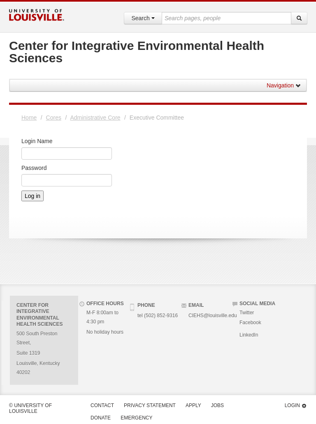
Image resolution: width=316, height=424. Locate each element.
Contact (102, 405)
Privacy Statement (150, 405)
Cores (53, 117)
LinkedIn (248, 335)
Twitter (246, 313)
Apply (193, 405)
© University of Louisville (30, 408)
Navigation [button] (284, 85)
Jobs (217, 405)
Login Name (37, 141)
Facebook (250, 322)
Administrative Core (95, 117)
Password (33, 168)
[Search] (299, 18)
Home (29, 117)
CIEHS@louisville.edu (212, 315)
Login (296, 406)
